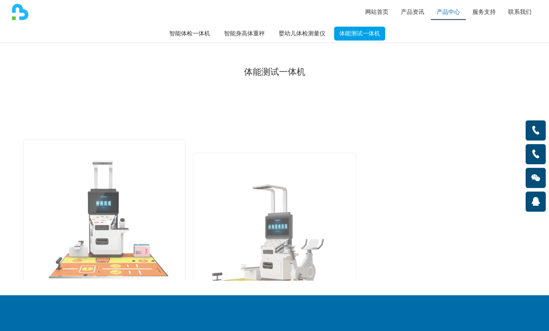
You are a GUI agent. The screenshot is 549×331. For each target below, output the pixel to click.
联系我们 (519, 11)
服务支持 (484, 11)
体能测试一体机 (359, 33)
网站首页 (376, 11)
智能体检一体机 (189, 33)
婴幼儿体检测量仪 (302, 33)
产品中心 (448, 11)
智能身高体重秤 (244, 33)
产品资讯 (412, 11)
